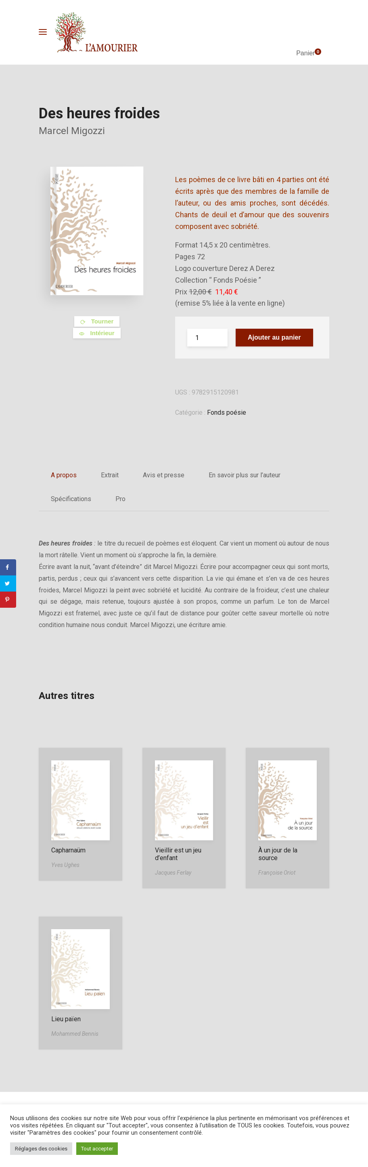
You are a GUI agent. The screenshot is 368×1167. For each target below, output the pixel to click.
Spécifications (71, 499)
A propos (64, 475)
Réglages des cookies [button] (41, 1149)
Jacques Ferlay (173, 872)
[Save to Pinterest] (8, 600)
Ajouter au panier (274, 337)
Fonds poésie (226, 412)
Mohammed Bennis (74, 1034)
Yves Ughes (65, 865)
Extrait (110, 475)
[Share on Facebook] (8, 567)
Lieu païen (66, 1019)
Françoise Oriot (276, 872)
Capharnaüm (68, 850)
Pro (120, 499)
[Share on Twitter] (8, 583)
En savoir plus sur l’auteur (244, 475)
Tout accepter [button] (97, 1149)
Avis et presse (163, 475)
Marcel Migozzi (72, 130)
